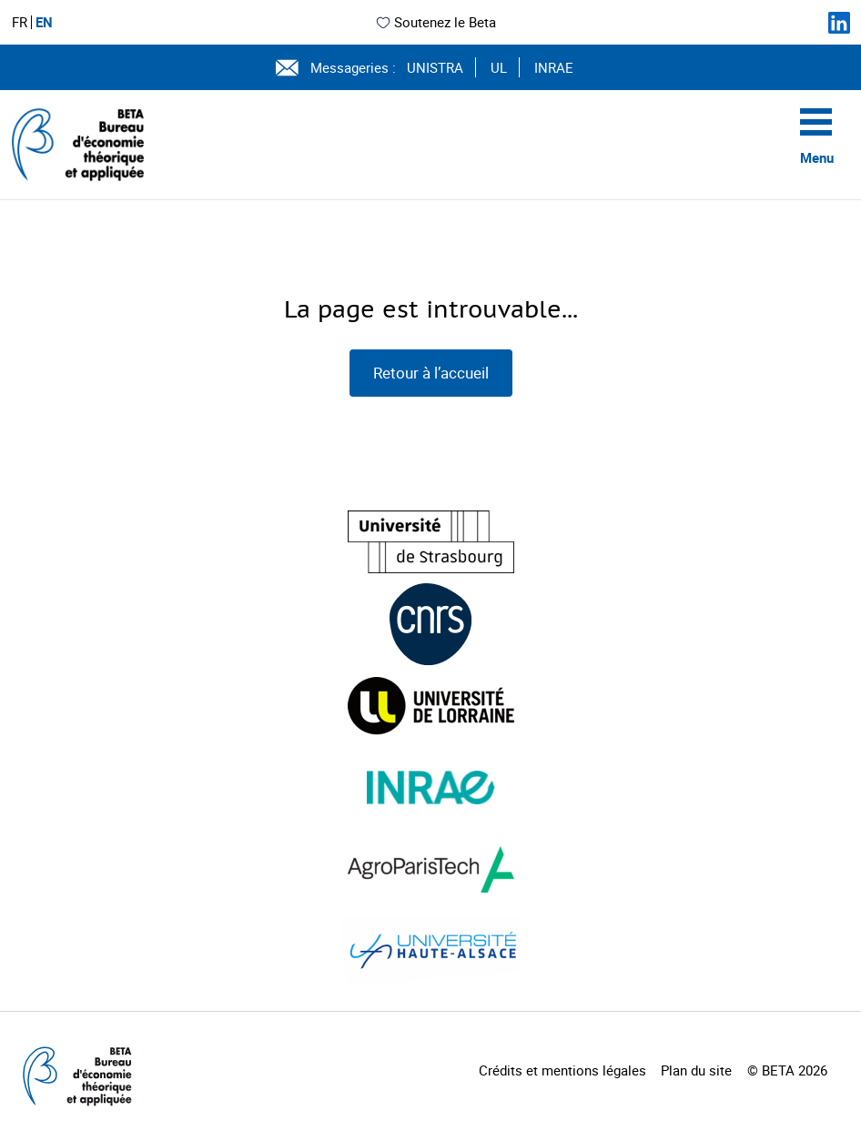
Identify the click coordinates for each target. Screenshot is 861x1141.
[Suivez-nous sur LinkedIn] (839, 23)
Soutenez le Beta (435, 22)
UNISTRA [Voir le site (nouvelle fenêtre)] (435, 67)
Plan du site (696, 1070)
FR (19, 22)
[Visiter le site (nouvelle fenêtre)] (431, 541)
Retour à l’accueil (431, 372)
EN (44, 22)
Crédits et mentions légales (562, 1070)
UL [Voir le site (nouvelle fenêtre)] (499, 67)
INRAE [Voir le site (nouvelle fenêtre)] (553, 67)
